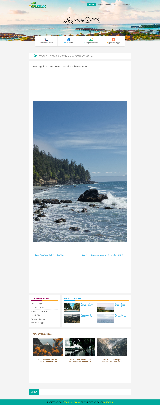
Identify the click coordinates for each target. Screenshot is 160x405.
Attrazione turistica (38, 307)
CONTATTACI (108, 402)
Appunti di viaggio (37, 323)
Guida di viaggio (104, 4)
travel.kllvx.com (72, 402)
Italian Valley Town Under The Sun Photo (49, 255)
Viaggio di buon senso (122, 4)
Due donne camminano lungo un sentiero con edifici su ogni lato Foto (103, 255)
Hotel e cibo (35, 315)
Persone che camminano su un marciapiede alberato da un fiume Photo (80, 361)
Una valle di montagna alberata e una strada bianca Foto (111, 361)
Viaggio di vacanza (58, 56)
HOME (91, 4)
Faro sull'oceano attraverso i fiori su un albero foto (48, 361)
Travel (42, 56)
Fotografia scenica (84, 56)
